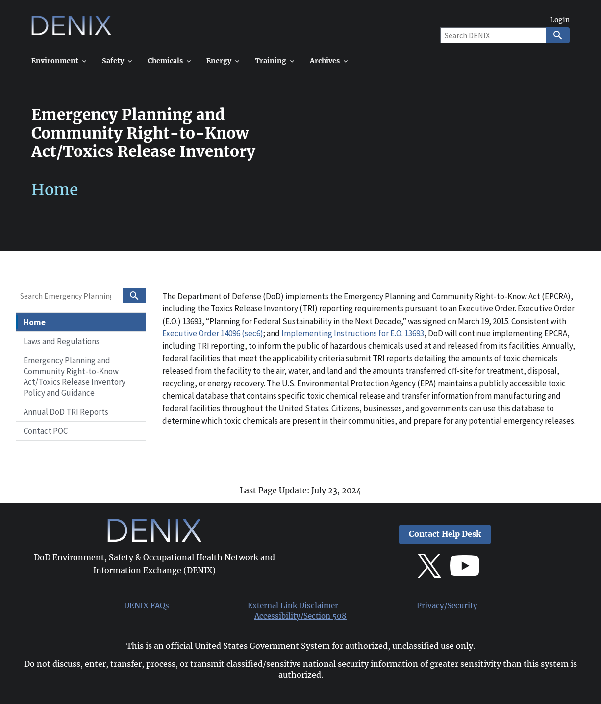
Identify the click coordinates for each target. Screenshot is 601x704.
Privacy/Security (447, 606)
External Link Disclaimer (293, 606)
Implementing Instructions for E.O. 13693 (352, 333)
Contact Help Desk (445, 534)
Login (560, 20)
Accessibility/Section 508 (300, 616)
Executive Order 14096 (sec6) (212, 333)
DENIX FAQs (146, 606)
